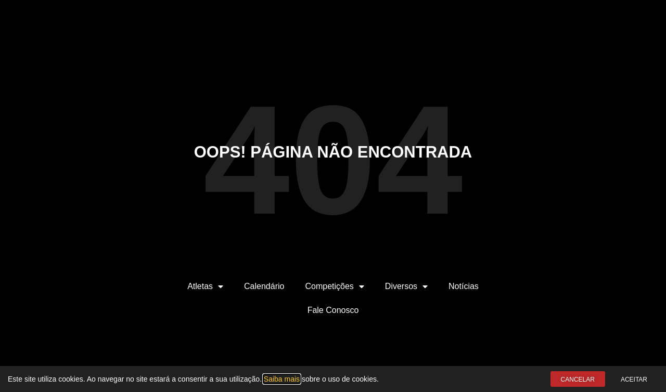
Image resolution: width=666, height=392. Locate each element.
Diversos (406, 286)
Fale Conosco (333, 310)
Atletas (205, 286)
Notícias (464, 286)
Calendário (264, 286)
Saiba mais (282, 379)
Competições (334, 286)
